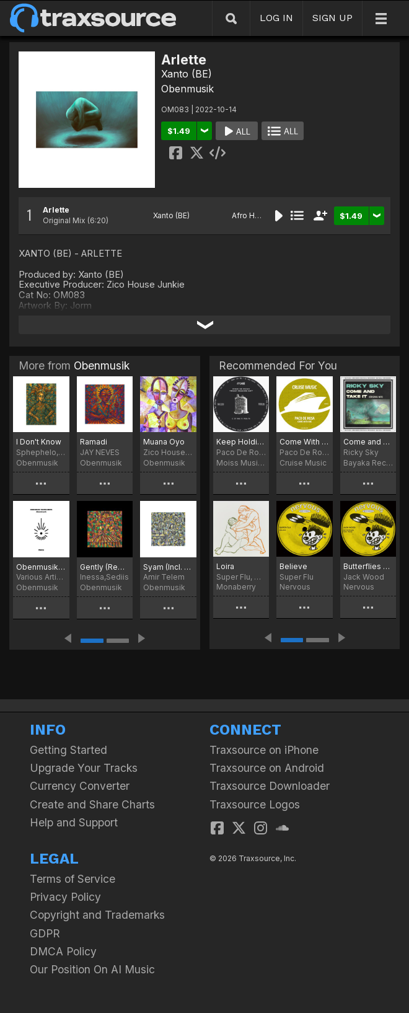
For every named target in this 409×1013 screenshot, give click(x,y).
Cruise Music (303, 462)
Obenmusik (187, 88)
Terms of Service (72, 878)
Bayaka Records (368, 462)
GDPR (45, 933)
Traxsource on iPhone (264, 749)
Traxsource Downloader (269, 785)
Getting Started (68, 749)
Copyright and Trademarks (97, 914)
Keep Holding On (241, 441)
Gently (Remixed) (105, 567)
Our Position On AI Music (92, 969)
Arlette (56, 210)
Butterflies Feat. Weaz (368, 566)
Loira (225, 566)
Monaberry (236, 586)
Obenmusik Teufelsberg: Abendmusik (41, 567)
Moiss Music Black (241, 462)
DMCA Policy (63, 951)
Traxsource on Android (266, 767)
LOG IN (276, 18)
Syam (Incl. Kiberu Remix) (168, 567)
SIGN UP (332, 18)
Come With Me (304, 441)
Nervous (294, 586)
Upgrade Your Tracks (84, 767)
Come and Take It (368, 441)
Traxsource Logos (254, 804)
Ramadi (93, 441)
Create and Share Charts (92, 804)
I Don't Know (38, 441)
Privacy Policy (65, 896)
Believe (293, 566)
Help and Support (74, 822)
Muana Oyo (164, 441)
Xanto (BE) (186, 74)
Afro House (252, 215)
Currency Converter (80, 785)
